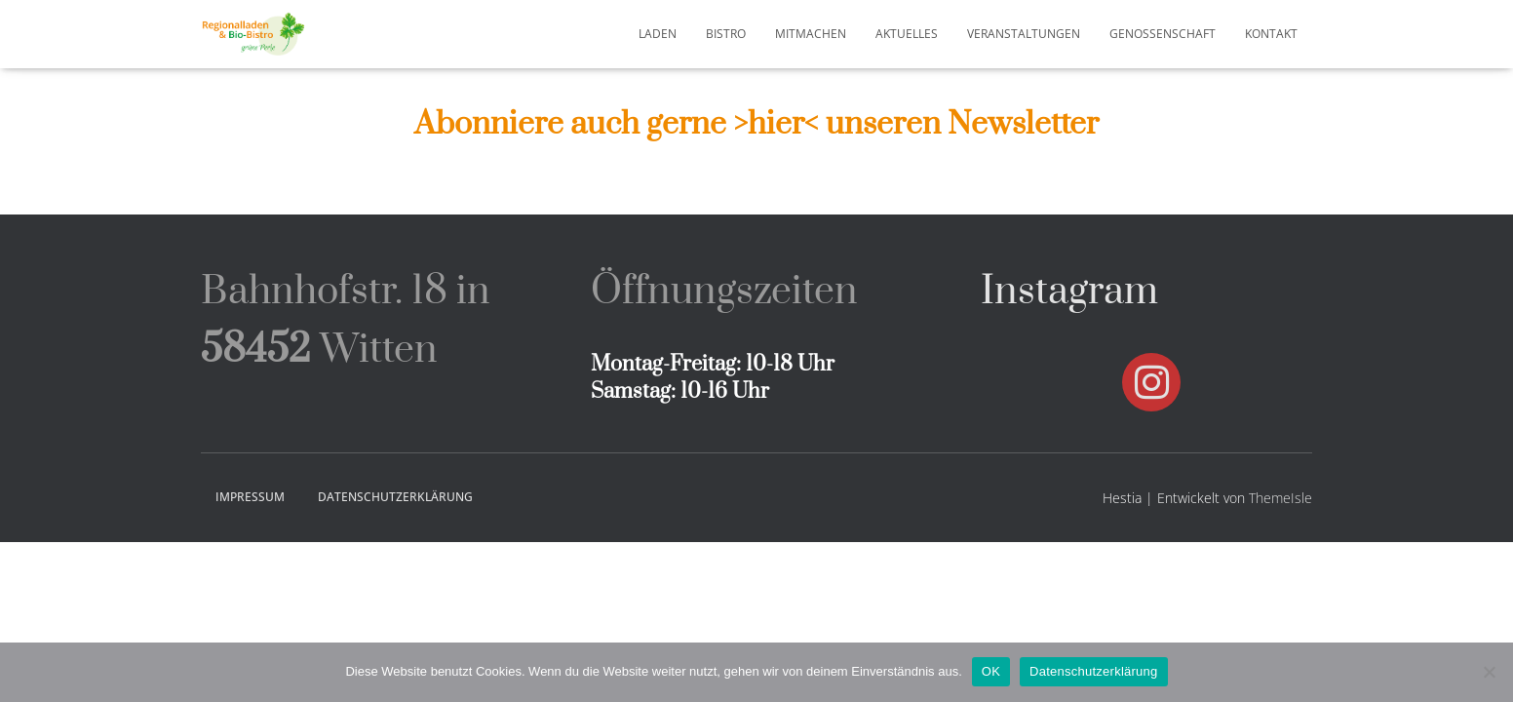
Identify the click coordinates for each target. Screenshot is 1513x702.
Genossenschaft (1162, 33)
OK (991, 671)
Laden (658, 33)
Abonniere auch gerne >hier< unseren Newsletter (756, 124)
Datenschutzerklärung (395, 496)
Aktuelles (906, 33)
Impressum (250, 496)
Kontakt (1271, 33)
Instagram (1069, 291)
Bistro (726, 33)
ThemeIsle (1280, 497)
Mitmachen (810, 33)
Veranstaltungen (1023, 33)
